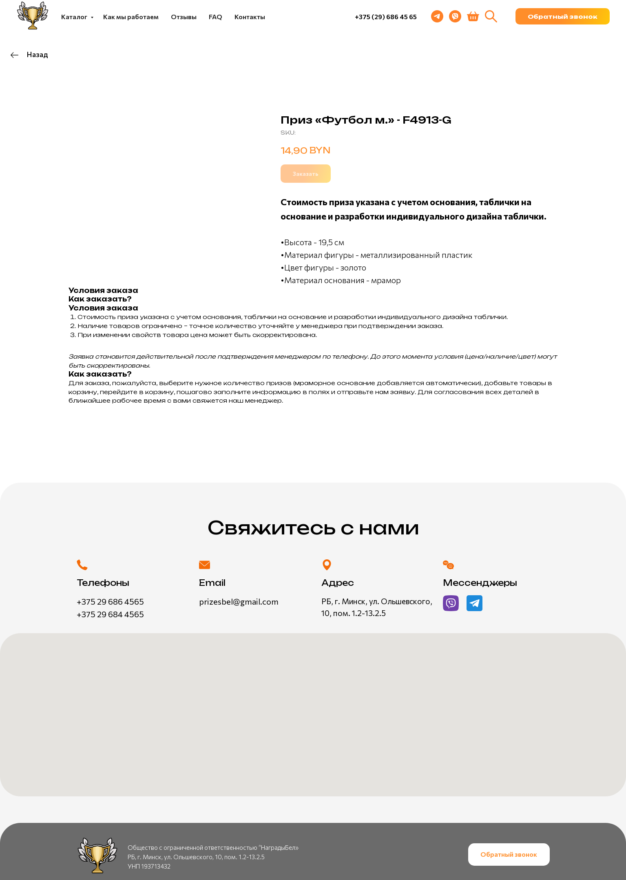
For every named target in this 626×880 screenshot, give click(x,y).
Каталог (74, 16)
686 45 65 (401, 16)
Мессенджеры (480, 583)
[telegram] (437, 16)
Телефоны (103, 583)
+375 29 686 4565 (110, 601)
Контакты (249, 16)
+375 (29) (370, 16)
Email (212, 583)
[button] (562, 16)
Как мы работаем (131, 16)
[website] (491, 16)
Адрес (337, 583)
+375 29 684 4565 (110, 614)
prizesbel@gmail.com (239, 601)
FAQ (215, 16)
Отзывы (184, 16)
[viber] (455, 16)
